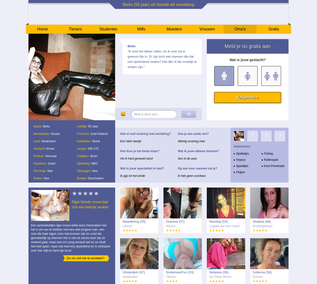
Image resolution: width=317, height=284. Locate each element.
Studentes (108, 29)
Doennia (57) (175, 221)
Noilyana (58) (218, 272)
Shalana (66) (262, 221)
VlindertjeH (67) (134, 272)
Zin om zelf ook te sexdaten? (85, 258)
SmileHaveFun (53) (180, 272)
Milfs (141, 29)
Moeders (174, 29)
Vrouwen (207, 29)
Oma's (240, 29)
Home (42, 29)
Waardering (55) (134, 221)
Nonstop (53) (218, 221)
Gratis (273, 29)
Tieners (75, 29)
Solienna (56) (262, 272)
